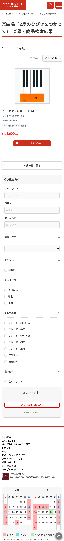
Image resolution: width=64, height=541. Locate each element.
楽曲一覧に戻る (32, 165)
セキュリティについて (13, 455)
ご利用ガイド (9, 440)
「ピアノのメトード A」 (20, 111)
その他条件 (10, 312)
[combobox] (32, 195)
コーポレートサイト (12, 469)
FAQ (4, 451)
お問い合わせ (9, 462)
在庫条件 (9, 371)
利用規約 (6, 448)
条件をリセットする (32, 412)
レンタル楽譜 (9, 465)
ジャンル (9, 260)
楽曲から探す (28, 13)
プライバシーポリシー (14, 458)
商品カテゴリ (11, 237)
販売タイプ (10, 280)
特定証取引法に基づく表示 (16, 444)
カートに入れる (33, 142)
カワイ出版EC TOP (9, 13)
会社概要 (6, 437)
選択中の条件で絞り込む (32, 404)
